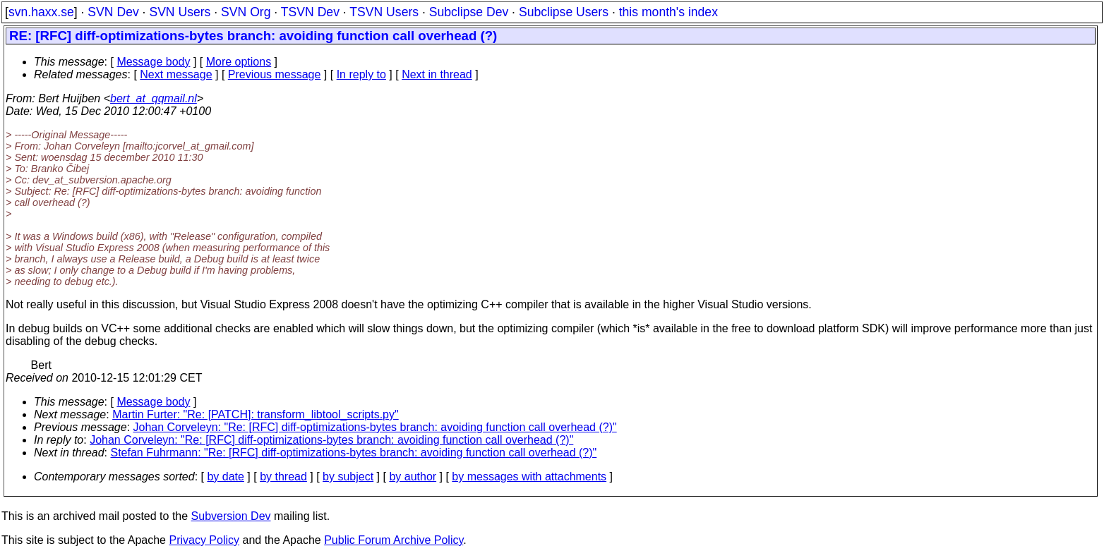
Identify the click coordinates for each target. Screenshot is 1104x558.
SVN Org (245, 12)
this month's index (668, 12)
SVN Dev (113, 12)
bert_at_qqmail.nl (153, 98)
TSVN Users (384, 12)
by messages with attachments (529, 477)
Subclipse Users (563, 12)
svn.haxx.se (41, 12)
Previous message (274, 74)
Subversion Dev (231, 516)
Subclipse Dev (468, 12)
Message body (153, 62)
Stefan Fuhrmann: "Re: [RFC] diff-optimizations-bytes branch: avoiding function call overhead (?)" (354, 453)
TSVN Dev (310, 12)
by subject (348, 477)
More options (239, 62)
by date (225, 477)
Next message (176, 74)
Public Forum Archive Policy (393, 540)
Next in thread (437, 74)
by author (412, 477)
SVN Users (179, 12)
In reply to (361, 74)
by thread (283, 477)
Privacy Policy (204, 540)
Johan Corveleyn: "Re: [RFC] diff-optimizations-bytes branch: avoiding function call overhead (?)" (375, 427)
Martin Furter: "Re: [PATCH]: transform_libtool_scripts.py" (255, 414)
